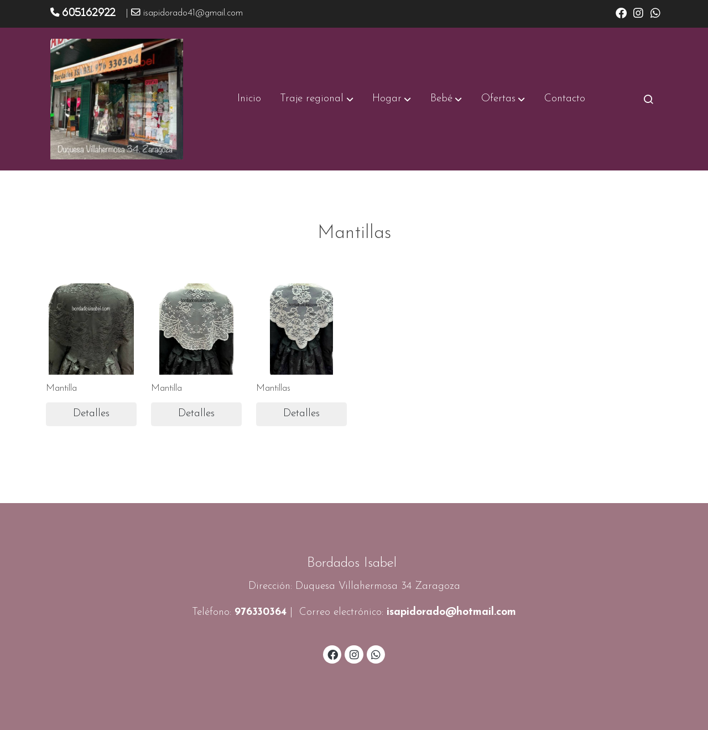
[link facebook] (621, 12)
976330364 (261, 612)
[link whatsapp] (655, 12)
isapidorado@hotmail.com (451, 612)
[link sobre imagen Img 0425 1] (196, 329)
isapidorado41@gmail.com (193, 13)
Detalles (91, 413)
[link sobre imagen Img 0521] (91, 329)
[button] (317, 99)
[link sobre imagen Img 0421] (301, 329)
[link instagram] (638, 12)
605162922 (89, 12)
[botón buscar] (648, 99)
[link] (116, 99)
